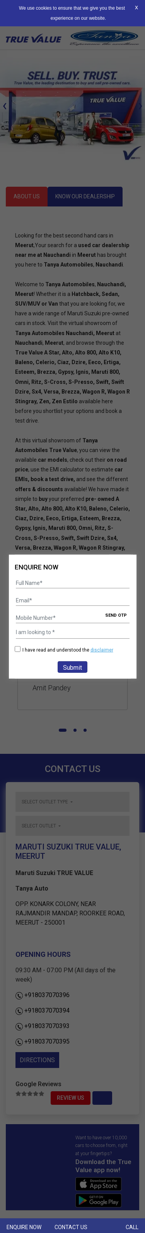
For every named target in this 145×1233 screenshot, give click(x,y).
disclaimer (101, 650)
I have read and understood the (64, 650)
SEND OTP (116, 615)
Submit (72, 667)
